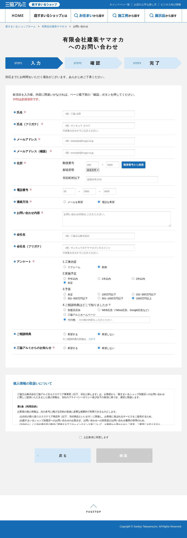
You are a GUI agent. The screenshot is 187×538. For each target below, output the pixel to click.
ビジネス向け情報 (171, 4)
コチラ (91, 339)
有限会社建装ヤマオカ (54, 26)
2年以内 (138, 278)
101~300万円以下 (144, 294)
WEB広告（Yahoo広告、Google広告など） (124, 310)
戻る (63, 456)
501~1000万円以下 (110, 298)
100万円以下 (107, 294)
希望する (71, 334)
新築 (102, 267)
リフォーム (72, 267)
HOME (17, 15)
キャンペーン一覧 (120, 4)
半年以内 (71, 278)
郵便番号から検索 (133, 164)
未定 (68, 282)
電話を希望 (106, 202)
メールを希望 (73, 202)
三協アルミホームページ (79, 314)
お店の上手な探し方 (145, 4)
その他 (107, 319)
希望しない (106, 334)
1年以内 (104, 278)
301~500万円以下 (76, 298)
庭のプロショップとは (50, 15)
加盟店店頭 (72, 310)
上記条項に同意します (94, 437)
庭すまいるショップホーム (20, 26)
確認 (124, 456)
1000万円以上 (142, 298)
